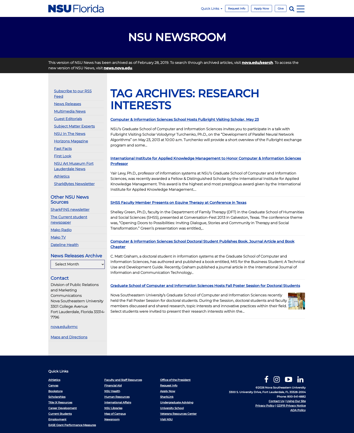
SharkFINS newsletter (70, 209)
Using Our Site (296, 401)
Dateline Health (65, 245)
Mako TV (58, 237)
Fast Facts (63, 149)
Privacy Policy (265, 405)
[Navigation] (301, 8)
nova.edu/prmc (64, 327)
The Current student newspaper (69, 220)
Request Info (236, 8)
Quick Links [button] (211, 9)
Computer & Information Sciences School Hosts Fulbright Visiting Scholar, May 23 (184, 119)
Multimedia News (70, 111)
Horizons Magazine (71, 141)
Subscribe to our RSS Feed (73, 94)
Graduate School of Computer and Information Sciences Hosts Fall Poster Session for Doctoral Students (205, 286)
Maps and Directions (69, 337)
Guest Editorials (68, 119)
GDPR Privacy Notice (291, 405)
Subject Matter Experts (74, 126)
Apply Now (261, 8)
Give (281, 8)
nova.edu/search (257, 63)
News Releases (67, 104)
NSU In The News (69, 134)
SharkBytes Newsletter (74, 184)
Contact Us (276, 401)
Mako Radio (61, 230)
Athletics (62, 176)
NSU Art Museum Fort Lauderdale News (73, 166)
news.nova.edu (118, 68)
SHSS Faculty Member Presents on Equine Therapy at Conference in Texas (178, 202)
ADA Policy (298, 410)
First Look (62, 156)
